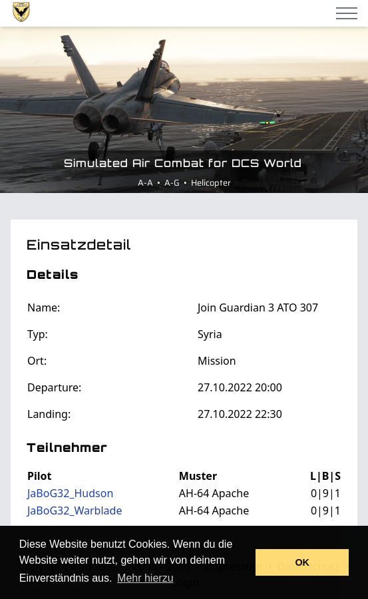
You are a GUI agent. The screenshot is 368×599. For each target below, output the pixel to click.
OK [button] (302, 562)
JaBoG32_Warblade (74, 510)
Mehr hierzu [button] (145, 578)
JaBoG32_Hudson (70, 493)
